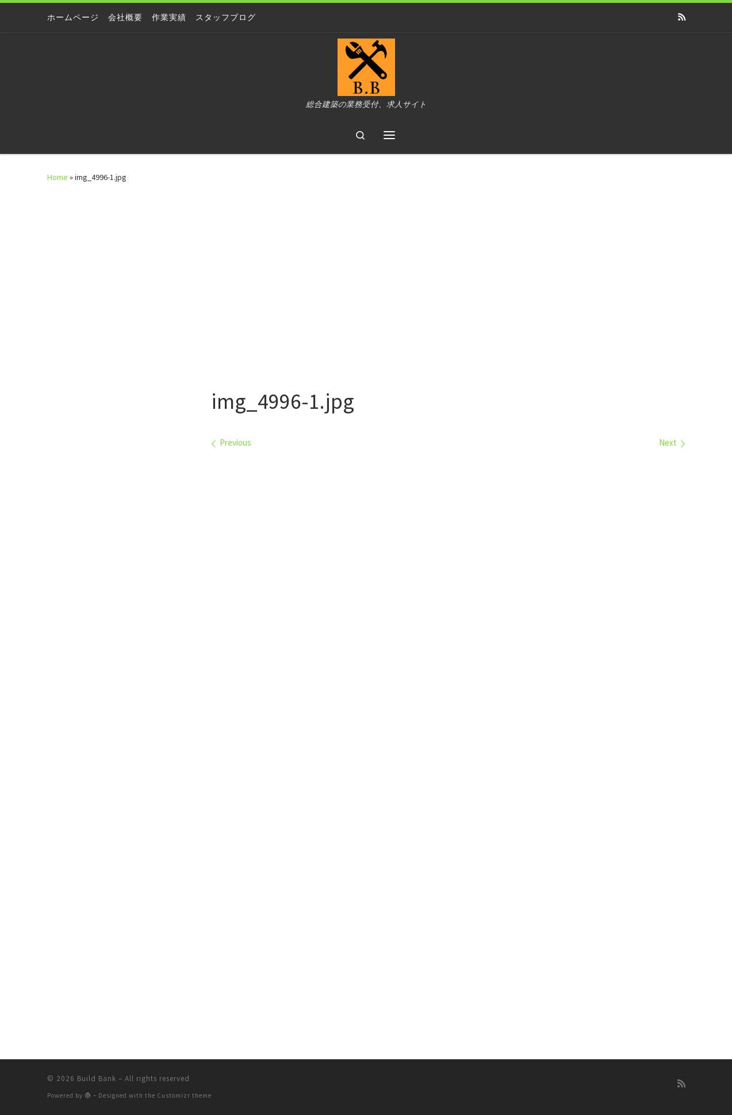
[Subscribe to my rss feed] (681, 17)
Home (57, 177)
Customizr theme (184, 1095)
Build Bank (96, 1078)
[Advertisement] (366, 281)
